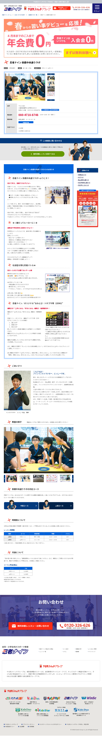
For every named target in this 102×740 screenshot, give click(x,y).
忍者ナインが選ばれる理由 (46, 650)
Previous (51, 75)
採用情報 (31, 728)
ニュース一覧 (42, 653)
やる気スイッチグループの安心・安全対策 (78, 726)
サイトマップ (91, 653)
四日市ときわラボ (83, 187)
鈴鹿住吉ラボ (82, 176)
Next (51, 101)
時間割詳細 (26, 124)
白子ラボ (81, 179)
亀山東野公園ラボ (83, 181)
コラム (64, 653)
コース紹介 (66, 650)
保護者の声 (78, 650)
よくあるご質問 (92, 650)
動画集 (77, 653)
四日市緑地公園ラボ (84, 184)
